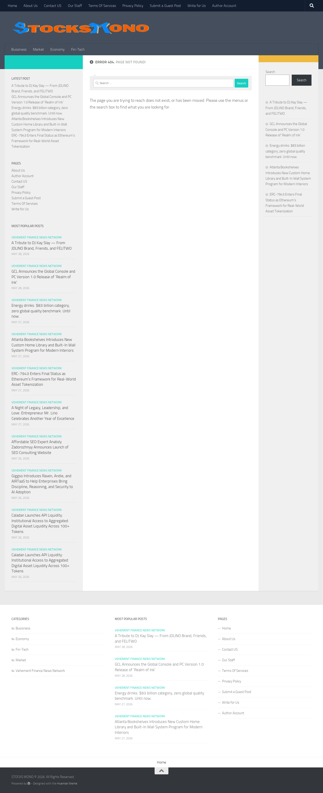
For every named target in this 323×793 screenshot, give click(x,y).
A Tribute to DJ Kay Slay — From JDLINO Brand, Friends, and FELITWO (286, 108)
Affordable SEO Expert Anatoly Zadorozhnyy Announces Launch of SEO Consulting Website (40, 447)
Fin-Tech (78, 49)
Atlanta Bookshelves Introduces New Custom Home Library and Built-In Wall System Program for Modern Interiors (39, 124)
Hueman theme (67, 783)
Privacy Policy (132, 5)
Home (12, 5)
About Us (30, 5)
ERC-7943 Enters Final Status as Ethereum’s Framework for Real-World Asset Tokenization (43, 141)
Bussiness (18, 49)
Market (38, 49)
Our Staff (75, 5)
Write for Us (196, 5)
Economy (57, 49)
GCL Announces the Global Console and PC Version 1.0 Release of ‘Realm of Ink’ (43, 276)
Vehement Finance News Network (37, 237)
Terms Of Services (102, 5)
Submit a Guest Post (165, 5)
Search (270, 72)
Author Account (224, 5)
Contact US (52, 5)
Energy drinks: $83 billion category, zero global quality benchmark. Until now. (41, 311)
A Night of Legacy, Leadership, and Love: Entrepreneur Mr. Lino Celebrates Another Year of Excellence (43, 413)
